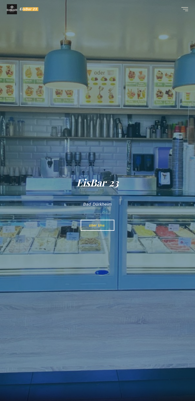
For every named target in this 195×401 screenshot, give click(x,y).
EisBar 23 (28, 9)
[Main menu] (184, 9)
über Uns (97, 225)
